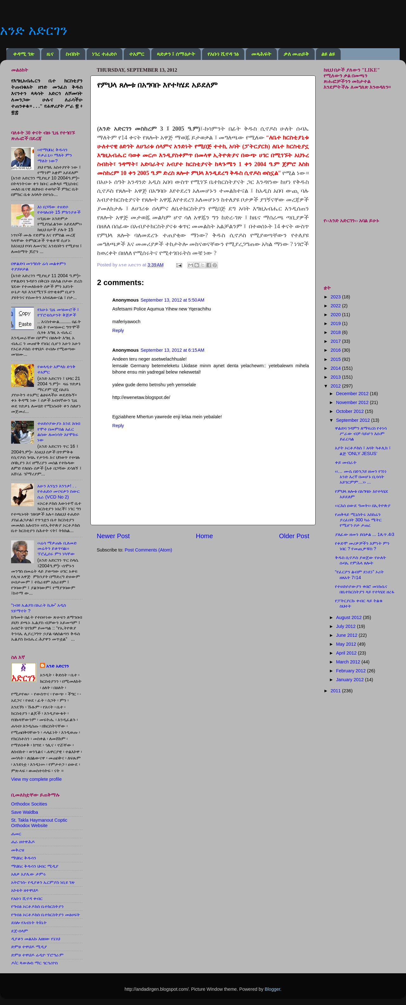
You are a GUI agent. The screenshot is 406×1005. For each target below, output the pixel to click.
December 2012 (353, 393)
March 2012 (349, 661)
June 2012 (347, 635)
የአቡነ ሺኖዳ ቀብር (27, 898)
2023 (336, 296)
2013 (336, 377)
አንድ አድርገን (33, 30)
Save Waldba (24, 812)
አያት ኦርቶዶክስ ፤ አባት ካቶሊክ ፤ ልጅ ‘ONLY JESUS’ (363, 450)
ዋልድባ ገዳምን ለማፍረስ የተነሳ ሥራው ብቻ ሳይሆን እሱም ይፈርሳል (361, 434)
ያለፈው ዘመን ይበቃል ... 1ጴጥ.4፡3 (364, 534)
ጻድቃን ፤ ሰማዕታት (176, 54)
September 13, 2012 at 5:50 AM (172, 300)
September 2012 (353, 420)
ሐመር (16, 833)
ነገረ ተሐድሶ (104, 54)
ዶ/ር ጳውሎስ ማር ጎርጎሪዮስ (34, 962)
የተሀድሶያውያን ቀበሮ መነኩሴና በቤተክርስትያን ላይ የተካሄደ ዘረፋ (365, 589)
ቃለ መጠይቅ (296, 54)
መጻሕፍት (261, 54)
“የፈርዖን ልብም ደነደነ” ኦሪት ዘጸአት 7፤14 (359, 574)
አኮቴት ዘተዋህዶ (24, 890)
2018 (336, 332)
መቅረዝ (17, 849)
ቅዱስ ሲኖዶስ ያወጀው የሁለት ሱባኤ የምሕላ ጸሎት (360, 560)
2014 (336, 368)
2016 (336, 350)
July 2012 (346, 626)
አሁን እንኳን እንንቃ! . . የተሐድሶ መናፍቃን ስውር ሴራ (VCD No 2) (58, 491)
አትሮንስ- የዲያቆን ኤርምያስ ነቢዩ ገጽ (43, 882)
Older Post (294, 535)
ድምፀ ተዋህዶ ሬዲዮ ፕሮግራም (37, 954)
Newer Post (113, 535)
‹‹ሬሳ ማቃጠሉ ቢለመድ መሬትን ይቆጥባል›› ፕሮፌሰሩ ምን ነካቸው (57, 548)
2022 (336, 305)
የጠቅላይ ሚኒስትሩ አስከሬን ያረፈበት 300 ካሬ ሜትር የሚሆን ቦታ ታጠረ (358, 520)
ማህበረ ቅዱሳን (23, 857)
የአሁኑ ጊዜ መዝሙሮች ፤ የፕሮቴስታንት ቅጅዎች (58, 312)
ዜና (50, 54)
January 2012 (350, 679)
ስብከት (73, 54)
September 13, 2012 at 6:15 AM (172, 350)
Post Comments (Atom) (148, 549)
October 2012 (350, 411)
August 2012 (349, 617)
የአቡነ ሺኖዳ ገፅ (223, 54)
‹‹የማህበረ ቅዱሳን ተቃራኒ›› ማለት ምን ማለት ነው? (54, 155)
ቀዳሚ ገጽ (23, 54)
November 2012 (353, 402)
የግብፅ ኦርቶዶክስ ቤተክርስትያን (37, 906)
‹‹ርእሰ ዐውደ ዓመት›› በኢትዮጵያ (362, 505)
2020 (336, 314)
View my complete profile (36, 779)
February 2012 (351, 670)
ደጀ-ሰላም (19, 930)
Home (204, 535)
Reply (118, 330)
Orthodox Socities (29, 803)
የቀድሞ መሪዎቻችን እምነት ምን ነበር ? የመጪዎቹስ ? (362, 546)
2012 (336, 385)
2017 (336, 341)
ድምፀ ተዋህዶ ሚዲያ (29, 946)
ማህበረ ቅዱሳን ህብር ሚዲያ (34, 866)
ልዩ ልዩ (328, 54)
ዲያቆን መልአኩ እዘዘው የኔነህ (35, 938)
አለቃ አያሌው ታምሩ (28, 874)
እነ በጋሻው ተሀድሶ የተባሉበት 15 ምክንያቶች (59, 209)
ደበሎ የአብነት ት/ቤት (29, 922)
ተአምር (136, 54)
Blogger (272, 989)
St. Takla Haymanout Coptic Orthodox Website (39, 823)
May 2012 (346, 644)
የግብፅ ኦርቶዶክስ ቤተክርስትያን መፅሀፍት (45, 914)
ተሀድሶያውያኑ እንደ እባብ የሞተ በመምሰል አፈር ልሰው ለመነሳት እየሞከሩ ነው (58, 431)
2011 (336, 690)
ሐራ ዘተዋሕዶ (23, 841)
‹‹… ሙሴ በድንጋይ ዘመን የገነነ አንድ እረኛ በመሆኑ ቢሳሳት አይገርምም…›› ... (361, 477)
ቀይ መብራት (346, 462)
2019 (336, 323)
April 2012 (347, 653)
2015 (336, 359)
